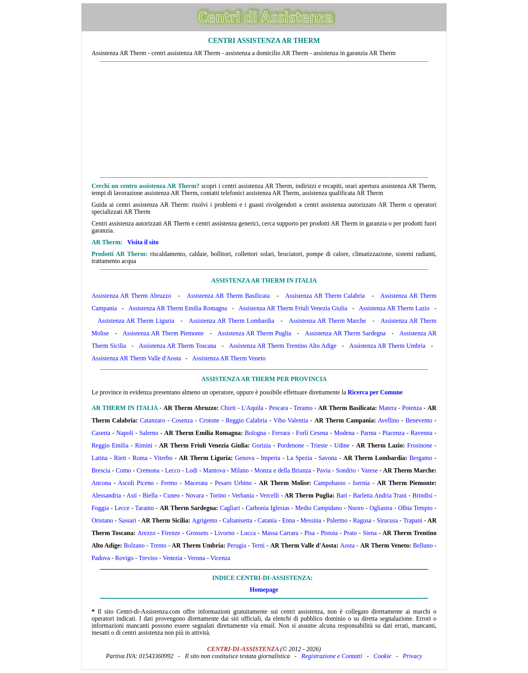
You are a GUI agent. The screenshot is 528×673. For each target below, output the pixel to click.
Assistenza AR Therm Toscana (177, 345)
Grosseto (197, 533)
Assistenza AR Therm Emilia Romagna (177, 308)
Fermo (169, 483)
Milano (240, 470)
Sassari (127, 520)
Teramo (303, 408)
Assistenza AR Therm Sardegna (345, 333)
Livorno (224, 533)
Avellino (388, 420)
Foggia (100, 508)
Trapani (412, 520)
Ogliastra (380, 508)
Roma (139, 458)
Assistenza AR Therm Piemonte (163, 333)
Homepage (264, 589)
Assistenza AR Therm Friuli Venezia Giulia (293, 308)
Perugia (236, 545)
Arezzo (146, 533)
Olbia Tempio (415, 508)
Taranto (144, 508)
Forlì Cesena (312, 433)
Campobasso (330, 483)
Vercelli (269, 495)
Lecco (172, 470)
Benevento (418, 420)
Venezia (172, 558)
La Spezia (299, 458)
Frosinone (419, 445)
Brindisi (422, 495)
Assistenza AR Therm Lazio (394, 308)
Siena (370, 533)
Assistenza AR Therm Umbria (387, 345)
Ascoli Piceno (136, 483)
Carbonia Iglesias (267, 508)
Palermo (336, 520)
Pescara (278, 408)
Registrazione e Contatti (331, 656)
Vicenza (220, 558)
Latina (99, 458)
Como (123, 470)
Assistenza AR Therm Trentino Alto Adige (283, 345)
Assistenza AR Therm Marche (327, 320)
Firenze (170, 533)
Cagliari (230, 508)
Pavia (324, 470)
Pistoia (329, 533)
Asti (132, 495)
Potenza (412, 408)
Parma (368, 433)
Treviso (148, 558)
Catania (267, 520)
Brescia (100, 470)
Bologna (255, 433)
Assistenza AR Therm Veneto (229, 358)
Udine (342, 445)
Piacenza (393, 433)
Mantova (214, 470)
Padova (100, 558)
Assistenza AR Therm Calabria (325, 295)
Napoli (125, 433)
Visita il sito (143, 242)
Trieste (319, 445)
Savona (328, 458)
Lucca (248, 533)
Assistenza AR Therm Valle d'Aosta (136, 358)
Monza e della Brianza (282, 470)
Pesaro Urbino (233, 483)
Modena (344, 433)
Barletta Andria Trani (380, 495)
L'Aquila (252, 408)
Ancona (101, 483)
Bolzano (134, 545)
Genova (245, 458)
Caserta (100, 433)
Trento (158, 545)
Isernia (361, 483)
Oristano (102, 520)
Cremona (148, 470)
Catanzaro (152, 420)
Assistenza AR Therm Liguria (136, 320)
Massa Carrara (280, 533)
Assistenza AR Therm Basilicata (228, 295)
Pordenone (290, 445)
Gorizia (261, 445)
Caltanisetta (237, 520)
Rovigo (124, 558)
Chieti (228, 408)
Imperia (270, 458)
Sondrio (346, 470)
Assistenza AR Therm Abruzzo (131, 295)
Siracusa (387, 520)
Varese (369, 470)
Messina (310, 520)
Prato (350, 533)
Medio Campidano (318, 508)
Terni (258, 545)
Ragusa (362, 520)
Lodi (192, 470)
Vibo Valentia (290, 420)
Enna (288, 520)
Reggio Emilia (109, 445)
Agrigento (205, 520)
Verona (196, 558)
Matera (387, 408)
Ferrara (281, 433)
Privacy (412, 656)
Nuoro (356, 508)
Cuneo (171, 495)
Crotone (209, 420)
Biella (150, 495)
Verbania (243, 495)
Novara (195, 495)
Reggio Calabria (246, 420)
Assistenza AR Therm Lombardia (231, 320)
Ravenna (421, 433)
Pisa (309, 533)
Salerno (148, 433)
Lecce (121, 508)
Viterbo (163, 458)
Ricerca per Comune (375, 392)
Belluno (423, 545)
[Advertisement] (264, 119)
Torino (218, 495)
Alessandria (106, 495)
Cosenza (182, 420)
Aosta (347, 545)
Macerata (196, 483)
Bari (341, 495)
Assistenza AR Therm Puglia (254, 333)
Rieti (120, 458)
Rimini (143, 445)
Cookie (382, 656)
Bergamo (420, 458)
